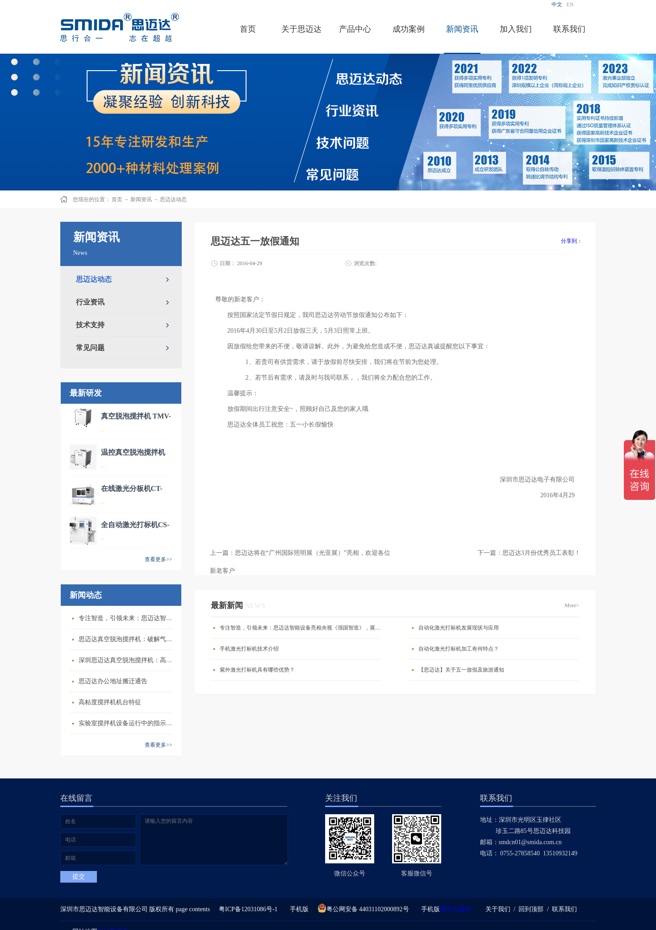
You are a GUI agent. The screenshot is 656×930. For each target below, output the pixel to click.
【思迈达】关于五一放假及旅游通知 (461, 670)
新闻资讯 (141, 199)
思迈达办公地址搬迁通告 (113, 681)
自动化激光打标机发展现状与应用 (458, 628)
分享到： (571, 241)
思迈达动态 (173, 199)
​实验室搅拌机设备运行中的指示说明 (128, 723)
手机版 (298, 909)
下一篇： (529, 553)
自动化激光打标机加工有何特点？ (458, 649)
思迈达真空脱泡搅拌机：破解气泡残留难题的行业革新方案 (128, 639)
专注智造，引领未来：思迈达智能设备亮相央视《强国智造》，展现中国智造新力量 (128, 618)
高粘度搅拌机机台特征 (110, 702)
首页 (248, 29)
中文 (557, 4)
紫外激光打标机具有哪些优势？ (257, 670)
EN (570, 4)
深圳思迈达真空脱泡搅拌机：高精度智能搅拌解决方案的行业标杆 (128, 660)
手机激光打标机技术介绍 (249, 649)
